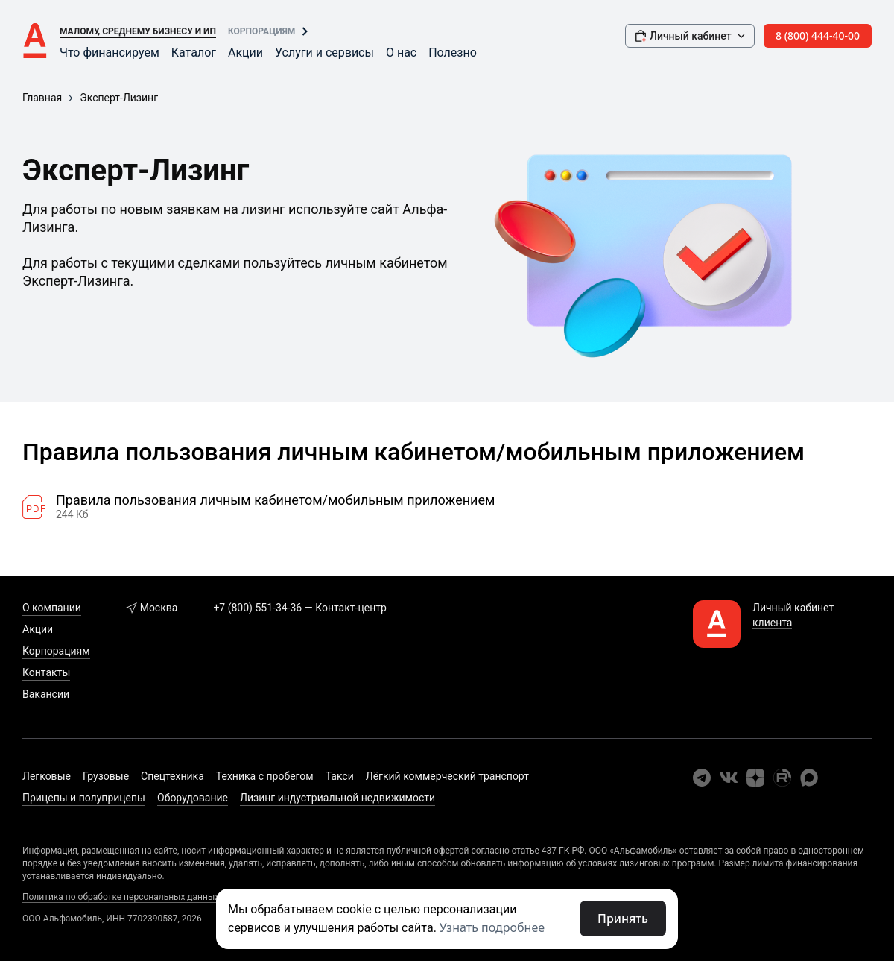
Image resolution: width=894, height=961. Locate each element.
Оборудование (192, 798)
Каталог (193, 52)
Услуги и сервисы (324, 52)
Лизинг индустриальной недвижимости (337, 798)
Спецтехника (172, 776)
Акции (245, 52)
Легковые (46, 776)
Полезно (452, 52)
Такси (340, 776)
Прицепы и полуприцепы (83, 798)
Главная (42, 98)
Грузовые (106, 776)
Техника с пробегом (265, 776)
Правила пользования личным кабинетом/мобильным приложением (275, 500)
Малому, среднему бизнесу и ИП (138, 31)
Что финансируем (109, 52)
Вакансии (45, 694)
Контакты (46, 672)
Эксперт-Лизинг (119, 98)
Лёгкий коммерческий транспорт (447, 776)
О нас (401, 52)
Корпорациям (261, 31)
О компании (51, 608)
